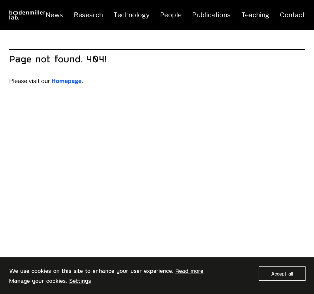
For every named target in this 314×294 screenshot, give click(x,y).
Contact (292, 15)
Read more (189, 270)
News (54, 15)
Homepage (66, 81)
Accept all (282, 273)
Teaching (255, 15)
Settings (80, 280)
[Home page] (27, 15)
